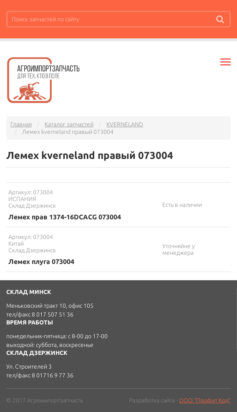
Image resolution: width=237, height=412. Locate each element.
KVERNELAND (124, 124)
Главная (21, 124)
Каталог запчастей (69, 124)
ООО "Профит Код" (205, 400)
